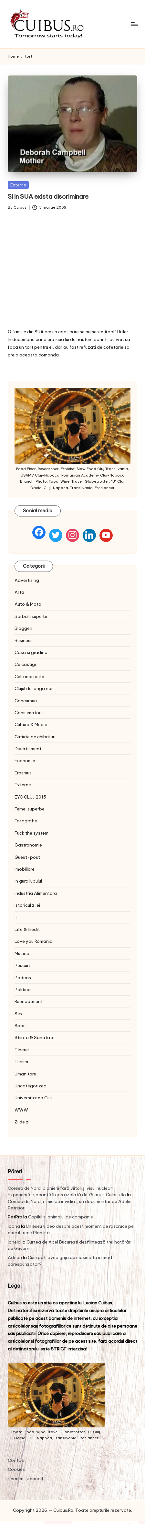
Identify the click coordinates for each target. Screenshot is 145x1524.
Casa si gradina (31, 652)
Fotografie (26, 821)
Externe (18, 184)
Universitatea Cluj (33, 1098)
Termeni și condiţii (27, 1478)
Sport (21, 1025)
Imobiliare (25, 869)
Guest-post (27, 857)
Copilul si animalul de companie (60, 1217)
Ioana (14, 1226)
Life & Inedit (27, 929)
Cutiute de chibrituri (35, 737)
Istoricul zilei (27, 905)
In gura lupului (28, 881)
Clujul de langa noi (33, 688)
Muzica (22, 953)
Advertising (27, 580)
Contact (17, 1460)
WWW (21, 1110)
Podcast (24, 977)
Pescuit (22, 965)
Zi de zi (22, 1122)
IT (17, 917)
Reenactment (29, 1001)
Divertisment (28, 749)
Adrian (15, 1257)
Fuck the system (31, 833)
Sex (19, 1014)
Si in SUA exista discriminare (48, 196)
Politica (23, 989)
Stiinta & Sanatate (35, 1037)
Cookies (16, 1469)
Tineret (22, 1050)
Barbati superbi (31, 616)
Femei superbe (30, 809)
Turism (21, 1062)
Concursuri (26, 701)
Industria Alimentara (36, 893)
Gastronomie (28, 845)
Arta (19, 592)
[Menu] (134, 24)
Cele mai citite (29, 676)
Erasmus (23, 773)
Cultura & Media (31, 724)
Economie (25, 760)
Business (24, 640)
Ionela (14, 1242)
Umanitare (25, 1074)
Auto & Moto (28, 604)
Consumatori (28, 712)
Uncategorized (31, 1086)
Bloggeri (23, 628)
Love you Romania (34, 941)
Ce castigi (25, 664)
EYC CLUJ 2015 (30, 797)
